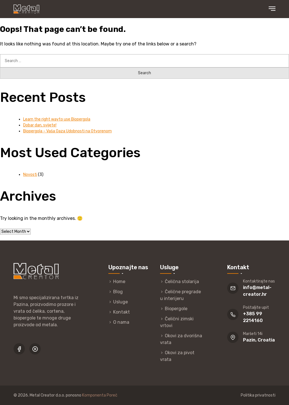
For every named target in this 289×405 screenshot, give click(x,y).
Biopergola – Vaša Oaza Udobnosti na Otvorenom (67, 131)
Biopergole (176, 308)
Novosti (30, 174)
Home (119, 281)
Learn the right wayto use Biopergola (56, 119)
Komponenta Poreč (99, 395)
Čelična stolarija (182, 281)
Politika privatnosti (258, 395)
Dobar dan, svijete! (39, 125)
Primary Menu (272, 8)
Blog (118, 291)
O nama (121, 322)
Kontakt (121, 312)
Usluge (120, 302)
